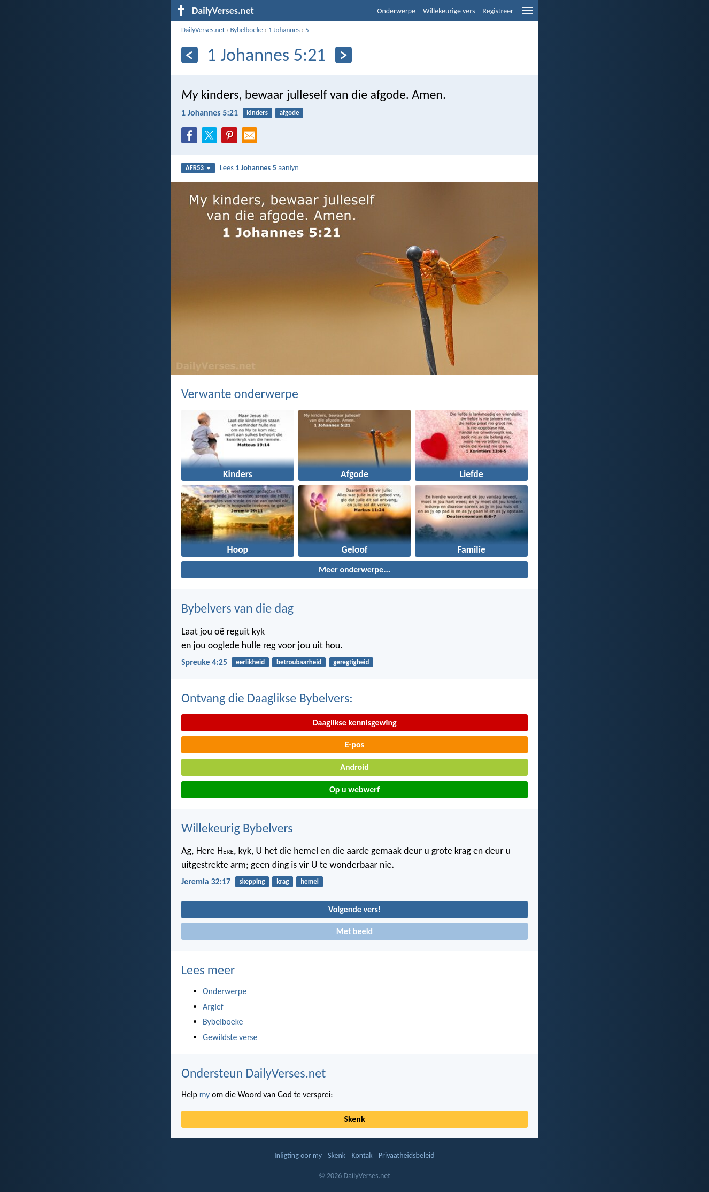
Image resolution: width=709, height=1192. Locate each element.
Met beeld (354, 931)
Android (354, 767)
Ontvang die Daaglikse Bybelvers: (267, 698)
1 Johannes (284, 30)
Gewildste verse (230, 1037)
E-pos (354, 744)
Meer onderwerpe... (354, 569)
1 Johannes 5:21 (209, 113)
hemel (309, 881)
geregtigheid (351, 662)
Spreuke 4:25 (204, 662)
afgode (289, 113)
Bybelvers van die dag (237, 608)
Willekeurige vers (449, 11)
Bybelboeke (246, 30)
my (204, 1094)
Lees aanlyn (259, 167)
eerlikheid (250, 662)
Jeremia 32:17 (205, 881)
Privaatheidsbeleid (407, 1155)
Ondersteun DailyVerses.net (253, 1073)
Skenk (354, 1119)
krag (282, 881)
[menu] (527, 14)
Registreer (497, 11)
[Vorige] (189, 55)
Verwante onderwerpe (239, 393)
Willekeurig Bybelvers (237, 828)
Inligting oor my (298, 1155)
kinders (257, 113)
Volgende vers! (354, 909)
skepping (252, 881)
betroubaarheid (299, 662)
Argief (213, 1007)
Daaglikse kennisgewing (354, 722)
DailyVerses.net (203, 30)
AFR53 (198, 168)
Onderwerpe (396, 11)
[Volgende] (343, 55)
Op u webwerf (354, 789)
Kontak (361, 1155)
